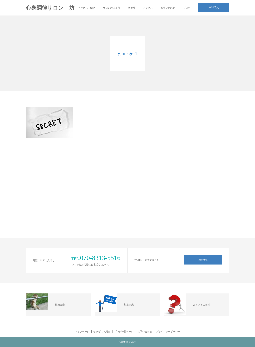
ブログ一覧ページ (124, 331)
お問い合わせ (168, 7)
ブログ (186, 7)
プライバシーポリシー (168, 331)
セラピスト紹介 (86, 7)
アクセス (148, 7)
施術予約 (203, 259)
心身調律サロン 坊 (50, 8)
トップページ (82, 331)
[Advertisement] (203, 160)
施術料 (131, 7)
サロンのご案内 (111, 7)
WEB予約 (214, 7)
